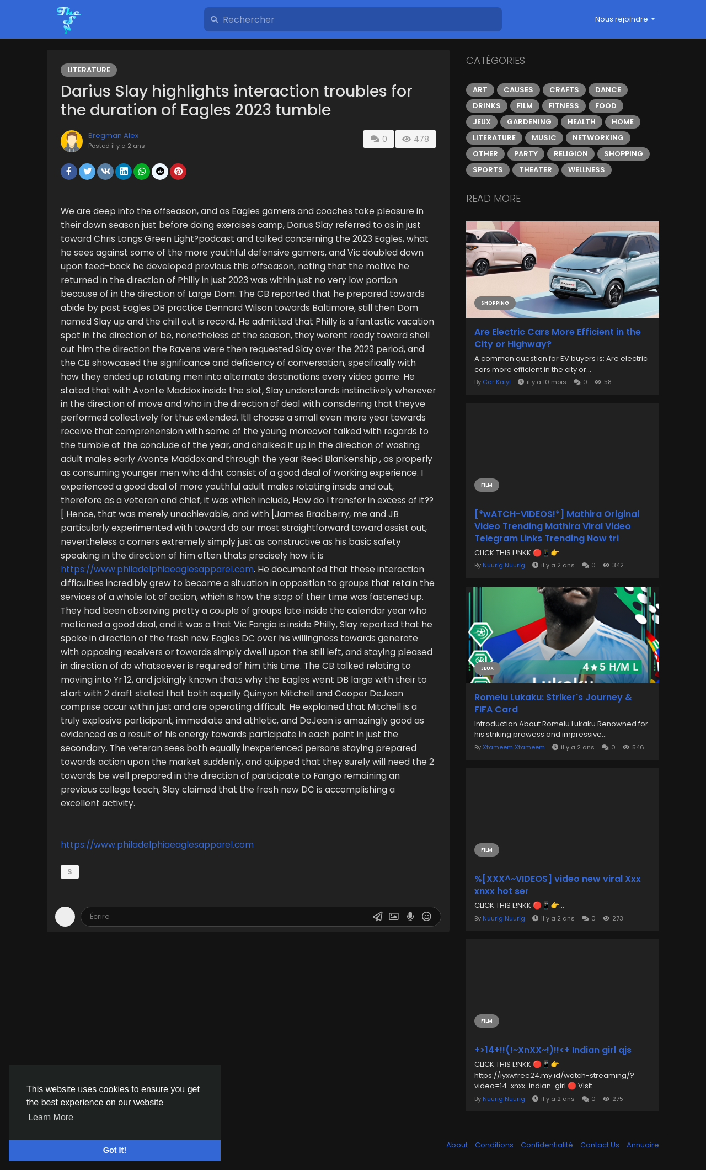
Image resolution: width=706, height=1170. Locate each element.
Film (525, 105)
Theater (535, 169)
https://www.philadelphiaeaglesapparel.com (157, 569)
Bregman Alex (113, 135)
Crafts (564, 89)
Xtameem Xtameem (514, 747)
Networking (598, 137)
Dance (608, 89)
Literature (88, 70)
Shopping (623, 153)
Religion (571, 153)
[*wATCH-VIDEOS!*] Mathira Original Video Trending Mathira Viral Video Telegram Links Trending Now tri (556, 526)
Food (606, 105)
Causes (518, 89)
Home (623, 121)
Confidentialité (548, 1145)
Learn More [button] (50, 1117)
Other (485, 153)
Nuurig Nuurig (504, 565)
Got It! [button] (114, 1150)
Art (480, 89)
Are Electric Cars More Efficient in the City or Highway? (557, 338)
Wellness (586, 169)
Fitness (564, 105)
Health (582, 121)
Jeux (482, 121)
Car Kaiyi (497, 381)
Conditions (495, 1145)
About (457, 1145)
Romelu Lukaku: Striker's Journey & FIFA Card (553, 704)
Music (544, 137)
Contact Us (600, 1145)
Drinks (487, 105)
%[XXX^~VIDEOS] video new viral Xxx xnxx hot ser (557, 885)
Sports (488, 169)
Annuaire (643, 1145)
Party (526, 153)
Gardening (529, 121)
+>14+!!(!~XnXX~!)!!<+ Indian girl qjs (553, 1050)
